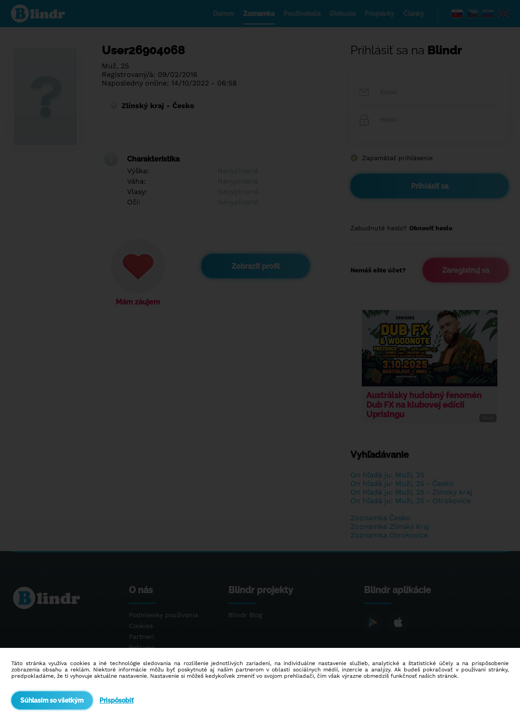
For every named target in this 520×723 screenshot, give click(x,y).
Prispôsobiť (116, 700)
